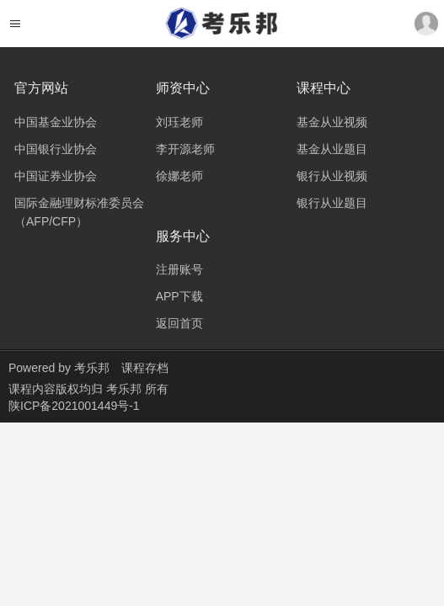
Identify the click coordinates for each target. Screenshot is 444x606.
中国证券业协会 (55, 176)
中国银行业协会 (55, 149)
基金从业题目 (332, 149)
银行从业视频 (332, 176)
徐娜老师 (179, 176)
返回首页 (179, 323)
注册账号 (179, 269)
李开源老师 (185, 149)
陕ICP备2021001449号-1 (74, 405)
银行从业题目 (332, 203)
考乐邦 (92, 368)
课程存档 (145, 368)
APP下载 (179, 296)
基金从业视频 (332, 122)
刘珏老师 (179, 122)
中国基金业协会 (55, 122)
